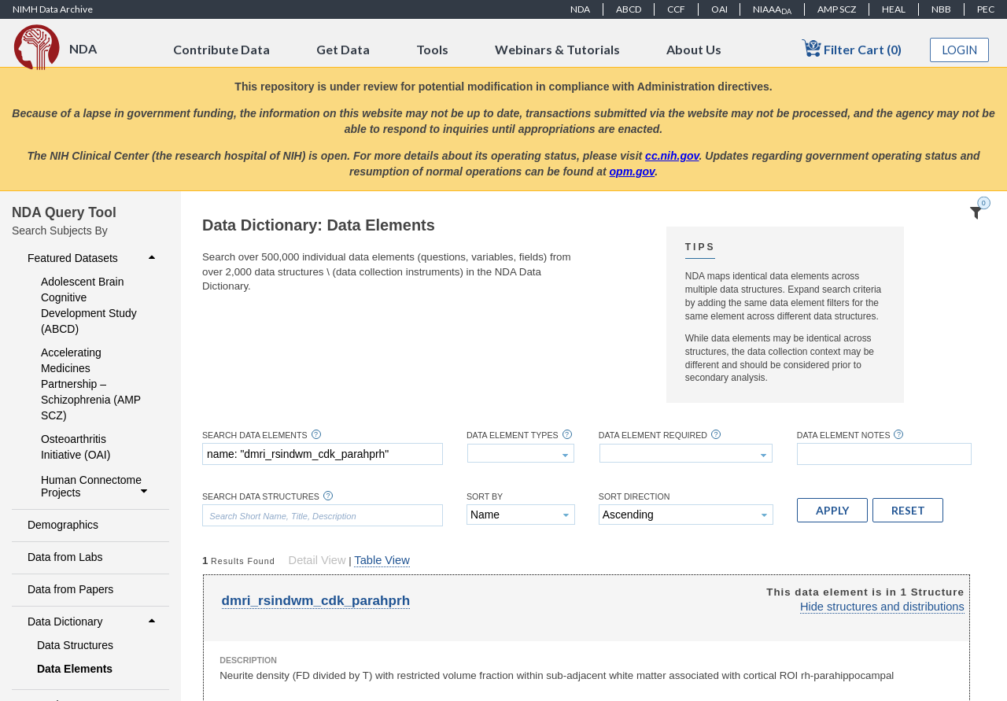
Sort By (485, 497)
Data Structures (75, 645)
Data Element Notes (844, 435)
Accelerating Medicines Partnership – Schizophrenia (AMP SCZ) (91, 384)
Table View (381, 560)
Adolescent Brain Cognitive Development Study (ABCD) (89, 305)
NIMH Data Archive (53, 9)
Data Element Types (513, 435)
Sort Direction (634, 497)
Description (248, 660)
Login (959, 50)
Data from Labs (65, 557)
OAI (719, 9)
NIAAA (772, 9)
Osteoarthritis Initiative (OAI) (75, 447)
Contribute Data (221, 49)
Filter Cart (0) (852, 48)
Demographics (63, 524)
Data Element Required (653, 435)
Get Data (343, 49)
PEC (985, 9)
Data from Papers (70, 589)
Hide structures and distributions (882, 606)
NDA (580, 9)
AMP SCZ (836, 9)
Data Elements (75, 668)
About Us (693, 49)
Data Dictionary (93, 621)
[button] (832, 510)
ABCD (628, 9)
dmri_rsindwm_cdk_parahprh (316, 600)
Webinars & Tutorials (557, 49)
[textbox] (322, 454)
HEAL (894, 9)
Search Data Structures (260, 497)
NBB (941, 9)
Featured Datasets (93, 258)
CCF (676, 9)
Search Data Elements (255, 435)
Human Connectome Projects (96, 486)
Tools (432, 49)
